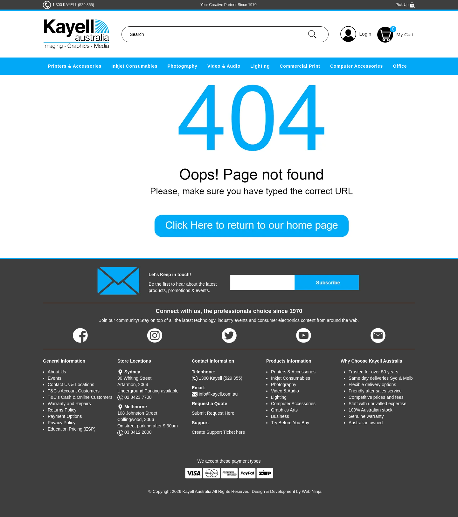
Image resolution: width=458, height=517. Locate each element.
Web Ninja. (312, 491)
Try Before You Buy (290, 422)
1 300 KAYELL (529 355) (73, 5)
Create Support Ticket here (218, 432)
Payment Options (65, 416)
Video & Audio (223, 66)
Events (54, 378)
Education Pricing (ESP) (71, 429)
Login (365, 34)
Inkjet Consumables (134, 66)
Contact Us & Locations (71, 384)
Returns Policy (62, 409)
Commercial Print (300, 66)
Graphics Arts (284, 409)
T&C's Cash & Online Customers (80, 397)
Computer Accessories (356, 66)
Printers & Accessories (74, 66)
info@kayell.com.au (218, 394)
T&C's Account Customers (74, 390)
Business (280, 416)
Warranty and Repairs (69, 403)
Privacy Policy (61, 422)
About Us (57, 371)
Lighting (260, 66)
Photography (183, 66)
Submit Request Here (213, 413)
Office (400, 66)
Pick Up (405, 5)
